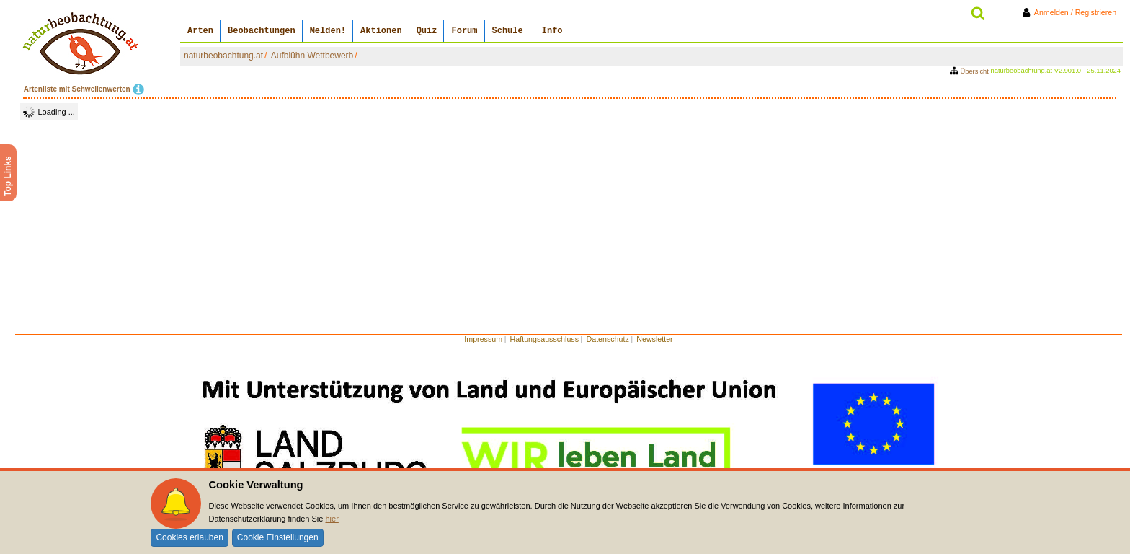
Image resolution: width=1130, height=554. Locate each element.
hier (331, 518)
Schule (507, 31)
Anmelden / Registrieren (1072, 12)
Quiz (427, 31)
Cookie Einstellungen (278, 537)
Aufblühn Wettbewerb (312, 55)
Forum (464, 31)
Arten (200, 31)
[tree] (49, 111)
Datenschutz (608, 339)
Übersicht (970, 71)
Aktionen (381, 31)
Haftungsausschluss (544, 339)
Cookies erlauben (189, 537)
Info (552, 31)
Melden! (328, 31)
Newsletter (654, 339)
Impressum (483, 339)
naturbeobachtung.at (223, 55)
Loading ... (56, 111)
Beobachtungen (261, 31)
